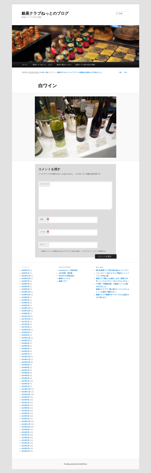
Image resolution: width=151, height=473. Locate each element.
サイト (42, 244)
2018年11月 (26, 308)
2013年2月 (26, 416)
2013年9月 (26, 397)
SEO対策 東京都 (65, 273)
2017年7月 (26, 322)
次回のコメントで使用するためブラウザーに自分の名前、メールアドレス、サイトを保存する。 (74, 251)
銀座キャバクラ (64, 278)
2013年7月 (26, 403)
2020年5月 (26, 284)
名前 (44, 219)
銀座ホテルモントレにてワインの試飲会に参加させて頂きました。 (80, 72)
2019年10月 (26, 295)
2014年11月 (26, 359)
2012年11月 (26, 424)
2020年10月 (26, 278)
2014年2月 (26, 384)
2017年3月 (26, 327)
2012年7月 (26, 435)
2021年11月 (26, 276)
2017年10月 (26, 319)
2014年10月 (26, 362)
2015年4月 (26, 349)
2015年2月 (26, 351)
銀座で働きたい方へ (64, 65)
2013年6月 (26, 405)
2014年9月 (26, 365)
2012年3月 (26, 446)
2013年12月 (26, 389)
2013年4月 (26, 411)
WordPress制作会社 (66, 276)
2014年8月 (26, 367)
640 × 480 (44, 72)
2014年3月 (26, 381)
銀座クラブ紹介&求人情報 (85, 65)
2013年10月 (26, 394)
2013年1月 (26, 419)
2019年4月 (26, 300)
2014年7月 (26, 370)
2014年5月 (26, 375)
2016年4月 (26, 332)
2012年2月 (26, 448)
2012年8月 (26, 432)
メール (44, 232)
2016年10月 (26, 330)
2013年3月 (26, 413)
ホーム (24, 65)
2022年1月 (26, 273)
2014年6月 (26, 373)
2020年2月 (26, 289)
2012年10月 (26, 427)
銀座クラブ (63, 281)
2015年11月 (26, 338)
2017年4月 (26, 324)
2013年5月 (26, 408)
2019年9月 (26, 297)
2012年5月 (26, 440)
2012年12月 (26, 421)
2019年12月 (26, 292)
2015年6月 (26, 343)
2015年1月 (26, 354)
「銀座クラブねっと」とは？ (42, 65)
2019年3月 (26, 303)
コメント (44, 184)
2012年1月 (26, 451)
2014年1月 (26, 386)
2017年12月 (26, 316)
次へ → (126, 72)
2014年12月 (26, 357)
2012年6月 (26, 438)
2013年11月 (26, 392)
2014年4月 (26, 378)
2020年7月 (26, 281)
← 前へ (120, 72)
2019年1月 (26, 305)
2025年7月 (26, 270)
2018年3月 (26, 313)
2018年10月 (26, 311)
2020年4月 (26, 286)
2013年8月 (26, 400)
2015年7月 (26, 340)
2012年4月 (26, 443)
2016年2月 (26, 335)
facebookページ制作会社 (68, 270)
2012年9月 (26, 429)
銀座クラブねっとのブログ (45, 13)
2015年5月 (26, 346)
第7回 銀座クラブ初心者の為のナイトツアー (112, 270)
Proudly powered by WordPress (75, 464)
